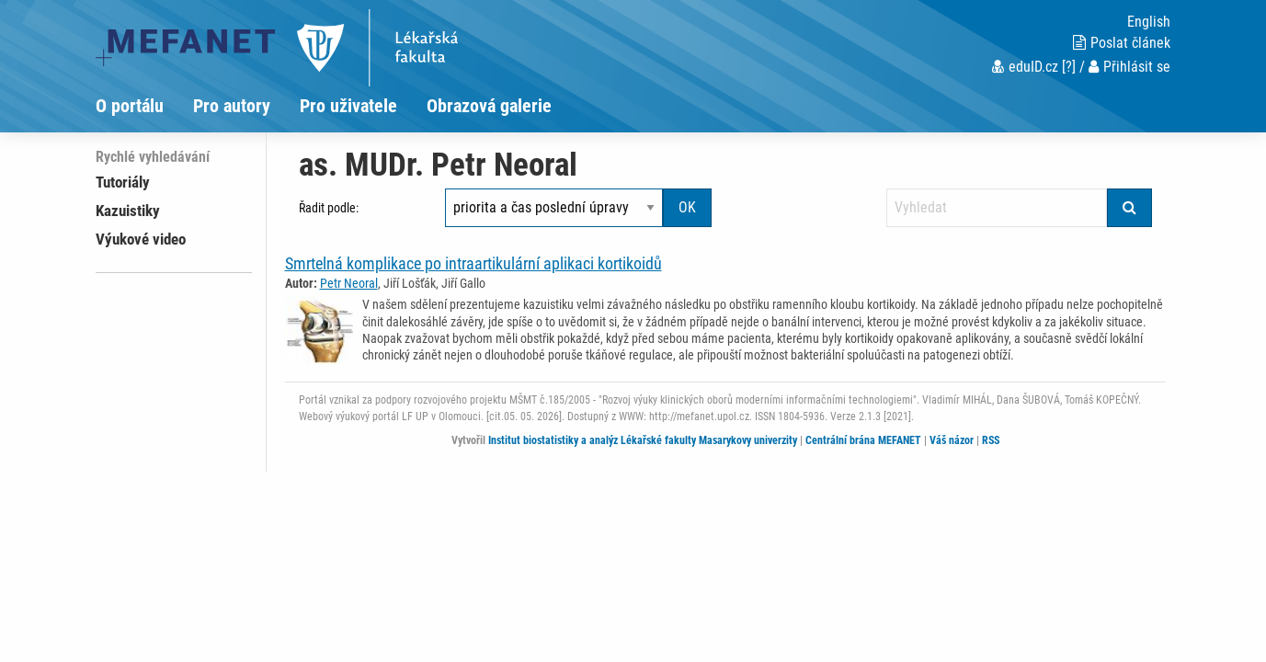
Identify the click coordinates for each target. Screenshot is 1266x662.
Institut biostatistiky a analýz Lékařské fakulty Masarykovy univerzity (642, 440)
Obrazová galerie (489, 106)
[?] (1069, 66)
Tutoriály (123, 182)
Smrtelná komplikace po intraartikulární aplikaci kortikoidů (473, 263)
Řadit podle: (329, 207)
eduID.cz (1025, 66)
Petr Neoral (349, 283)
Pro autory (231, 106)
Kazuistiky (128, 210)
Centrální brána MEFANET (863, 440)
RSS (990, 440)
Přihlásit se (1129, 66)
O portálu (130, 106)
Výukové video (141, 239)
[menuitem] (144, 105)
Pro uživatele (348, 106)
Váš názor (952, 440)
